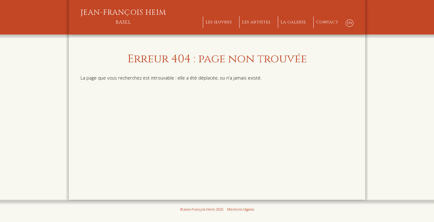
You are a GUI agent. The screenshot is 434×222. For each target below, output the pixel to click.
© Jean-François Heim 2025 (201, 209)
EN (349, 23)
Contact (327, 22)
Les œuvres (219, 22)
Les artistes (256, 22)
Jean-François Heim (123, 17)
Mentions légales (240, 209)
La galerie (293, 22)
